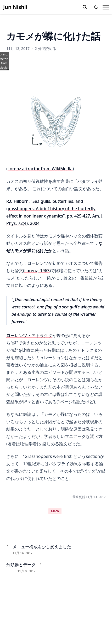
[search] (85, 7)
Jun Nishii (15, 7)
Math (55, 511)
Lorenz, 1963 (37, 270)
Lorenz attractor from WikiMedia (40, 169)
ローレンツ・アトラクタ (29, 335)
